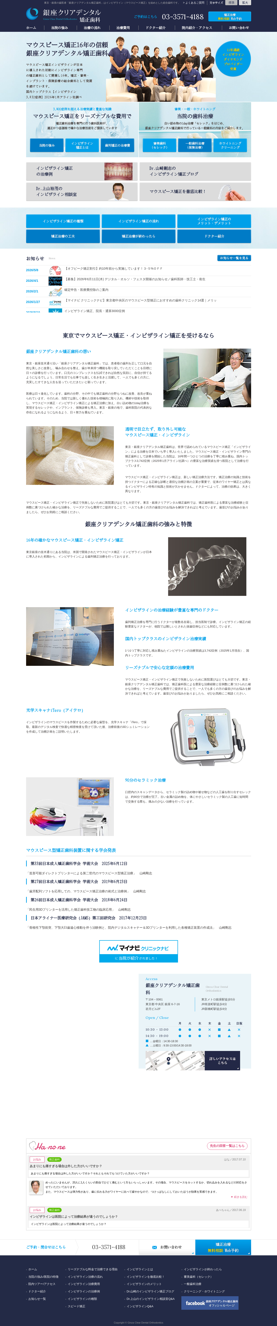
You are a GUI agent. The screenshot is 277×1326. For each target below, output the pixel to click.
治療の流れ (92, 27)
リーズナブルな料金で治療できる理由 (92, 1269)
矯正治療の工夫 (63, 236)
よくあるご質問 (194, 2)
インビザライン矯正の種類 (63, 221)
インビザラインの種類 (82, 1299)
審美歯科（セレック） (198, 1276)
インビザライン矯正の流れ (138, 221)
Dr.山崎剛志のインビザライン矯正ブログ (174, 171)
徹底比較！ (198, 191)
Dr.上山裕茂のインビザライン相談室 (84, 191)
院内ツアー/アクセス (42, 1284)
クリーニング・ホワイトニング (204, 1291)
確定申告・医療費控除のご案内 (86, 290)
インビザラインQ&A (140, 1306)
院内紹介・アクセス (197, 27)
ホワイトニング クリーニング (230, 145)
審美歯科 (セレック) (159, 145)
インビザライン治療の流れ (85, 1276)
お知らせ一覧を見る (234, 258)
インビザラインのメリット (144, 1284)
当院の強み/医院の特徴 (43, 1276)
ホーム (31, 27)
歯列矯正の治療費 (117, 145)
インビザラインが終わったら (203, 1269)
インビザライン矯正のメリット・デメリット (214, 221)
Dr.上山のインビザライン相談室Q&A (151, 1299)
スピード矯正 (76, 1306)
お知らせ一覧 (37, 1299)
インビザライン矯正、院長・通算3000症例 (94, 311)
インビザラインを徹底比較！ (146, 1276)
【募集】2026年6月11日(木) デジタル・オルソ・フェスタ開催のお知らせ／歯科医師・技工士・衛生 (135, 279)
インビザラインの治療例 (84, 1291)
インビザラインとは (140, 1269)
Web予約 (229, 16)
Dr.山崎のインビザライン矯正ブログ (150, 1291)
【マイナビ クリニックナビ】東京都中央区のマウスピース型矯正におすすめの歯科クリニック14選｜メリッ (140, 300)
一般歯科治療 (192, 1284)
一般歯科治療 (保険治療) (194, 145)
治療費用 (123, 27)
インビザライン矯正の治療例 (84, 171)
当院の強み (59, 27)
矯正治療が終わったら (138, 236)
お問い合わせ (239, 27)
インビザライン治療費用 (84, 1284)
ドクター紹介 (155, 27)
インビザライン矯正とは (82, 145)
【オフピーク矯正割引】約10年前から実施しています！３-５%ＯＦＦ (113, 268)
